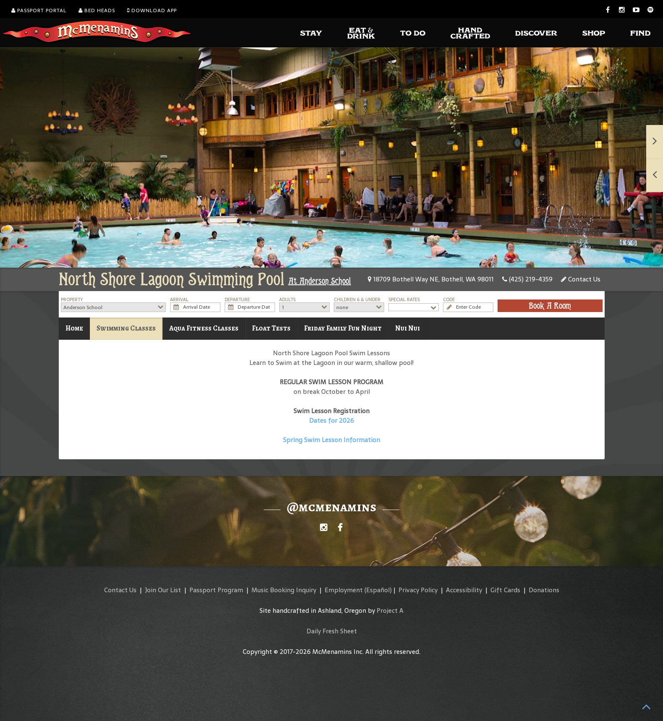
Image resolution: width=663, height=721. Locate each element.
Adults (287, 299)
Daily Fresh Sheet (332, 631)
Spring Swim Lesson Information (331, 440)
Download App (152, 10)
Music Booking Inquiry (284, 590)
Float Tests (271, 328)
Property (72, 299)
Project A (390, 610)
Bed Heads (97, 10)
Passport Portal (38, 10)
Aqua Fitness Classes (203, 328)
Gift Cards (505, 590)
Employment (344, 590)
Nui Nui (407, 328)
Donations (544, 590)
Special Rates (404, 299)
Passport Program (216, 590)
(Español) (378, 590)
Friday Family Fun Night (343, 328)
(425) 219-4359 (527, 279)
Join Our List (163, 590)
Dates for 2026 (331, 420)
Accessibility (464, 590)
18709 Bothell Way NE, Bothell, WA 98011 (431, 279)
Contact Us (580, 279)
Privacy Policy (418, 590)
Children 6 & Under (357, 299)
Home (74, 328)
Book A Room (550, 305)
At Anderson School (319, 281)
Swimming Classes (126, 328)
